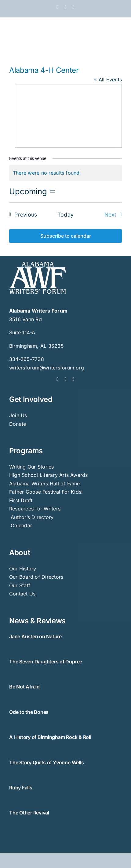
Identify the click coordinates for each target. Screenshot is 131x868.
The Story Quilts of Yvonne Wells (46, 762)
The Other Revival (29, 813)
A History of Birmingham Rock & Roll (50, 737)
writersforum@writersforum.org (46, 368)
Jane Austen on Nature (35, 636)
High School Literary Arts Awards (48, 475)
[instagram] (74, 379)
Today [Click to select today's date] (65, 214)
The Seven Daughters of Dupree (45, 661)
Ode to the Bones (29, 712)
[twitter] (65, 379)
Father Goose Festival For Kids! (46, 492)
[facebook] (57, 379)
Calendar (21, 525)
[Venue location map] (68, 115)
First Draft (21, 500)
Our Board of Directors (36, 577)
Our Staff (19, 585)
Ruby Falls (20, 788)
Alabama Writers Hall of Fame (44, 483)
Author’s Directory (31, 517)
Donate (17, 424)
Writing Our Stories (31, 467)
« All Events (108, 79)
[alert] (65, 173)
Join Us (18, 415)
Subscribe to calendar (65, 236)
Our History (22, 569)
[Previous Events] (21, 214)
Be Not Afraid (24, 687)
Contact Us (22, 594)
